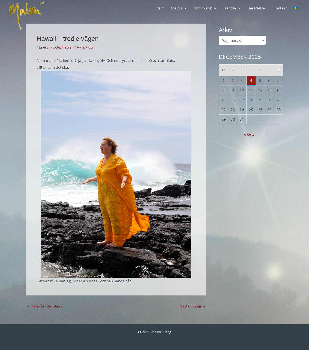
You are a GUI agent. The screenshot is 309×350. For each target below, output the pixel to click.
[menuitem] (295, 8)
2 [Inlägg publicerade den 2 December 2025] (233, 80)
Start (159, 8)
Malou (178, 8)
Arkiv (225, 30)
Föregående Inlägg (44, 306)
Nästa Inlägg (192, 306)
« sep (249, 134)
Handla (231, 8)
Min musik (205, 8)
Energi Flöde (49, 47)
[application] (184, 8)
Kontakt (280, 8)
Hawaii (68, 47)
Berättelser (257, 8)
